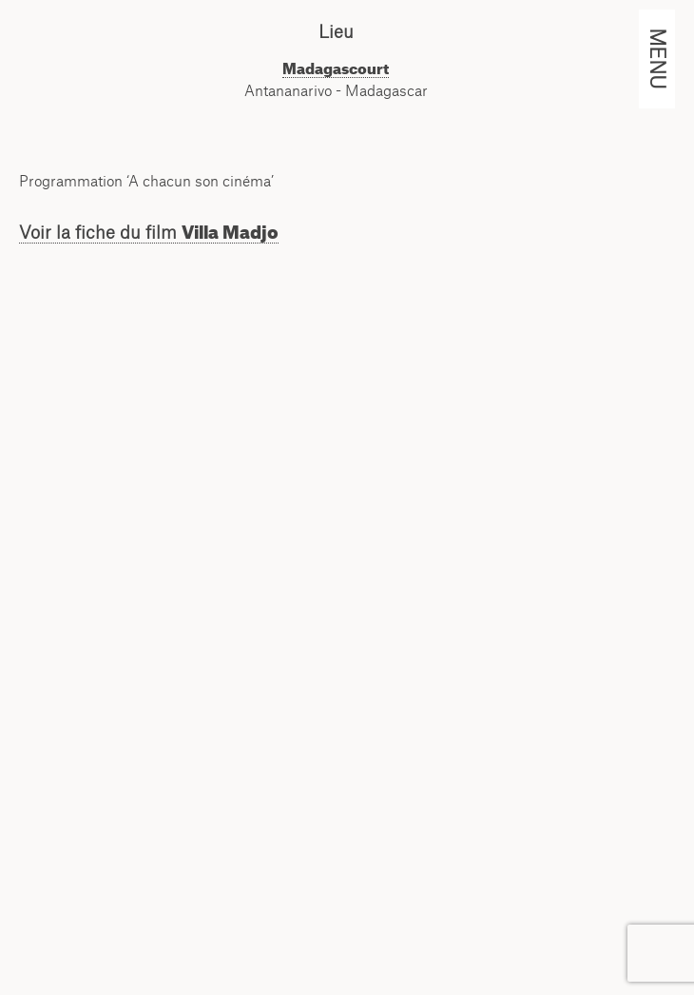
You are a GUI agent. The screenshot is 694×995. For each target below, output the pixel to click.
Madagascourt (335, 68)
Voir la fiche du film (149, 232)
